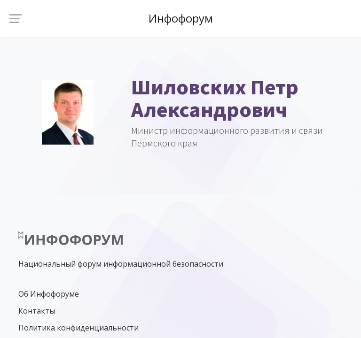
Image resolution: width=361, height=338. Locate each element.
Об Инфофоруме (48, 294)
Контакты (36, 311)
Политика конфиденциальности (78, 328)
